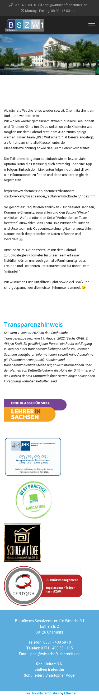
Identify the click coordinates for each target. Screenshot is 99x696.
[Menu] (91, 25)
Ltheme (70, 693)
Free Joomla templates (41, 693)
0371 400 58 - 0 (24, 5)
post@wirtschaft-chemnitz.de (65, 5)
